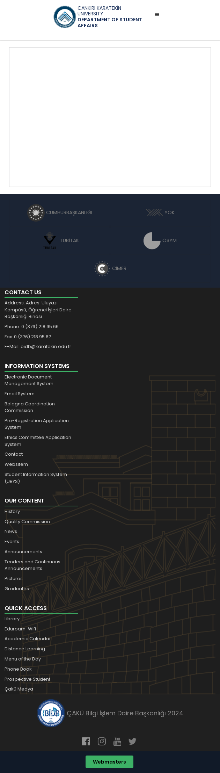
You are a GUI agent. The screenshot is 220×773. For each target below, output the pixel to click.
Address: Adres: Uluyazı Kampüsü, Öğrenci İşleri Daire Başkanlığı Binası (38, 309)
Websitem (16, 464)
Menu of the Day (23, 659)
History (12, 511)
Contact (14, 454)
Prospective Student (27, 679)
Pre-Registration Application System (37, 424)
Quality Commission (27, 521)
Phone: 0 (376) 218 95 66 (32, 326)
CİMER (110, 268)
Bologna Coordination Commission (30, 407)
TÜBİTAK (60, 240)
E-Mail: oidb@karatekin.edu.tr (38, 346)
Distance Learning (25, 648)
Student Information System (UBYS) (36, 478)
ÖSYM (160, 240)
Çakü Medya (19, 689)
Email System (20, 393)
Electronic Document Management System (29, 380)
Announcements (23, 551)
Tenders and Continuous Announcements (32, 565)
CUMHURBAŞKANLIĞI (59, 212)
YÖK (160, 212)
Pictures (14, 578)
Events (12, 541)
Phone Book (18, 669)
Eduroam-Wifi (20, 629)
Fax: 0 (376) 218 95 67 (28, 336)
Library (12, 618)
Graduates (17, 588)
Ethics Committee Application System (38, 441)
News (11, 531)
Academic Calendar (28, 638)
